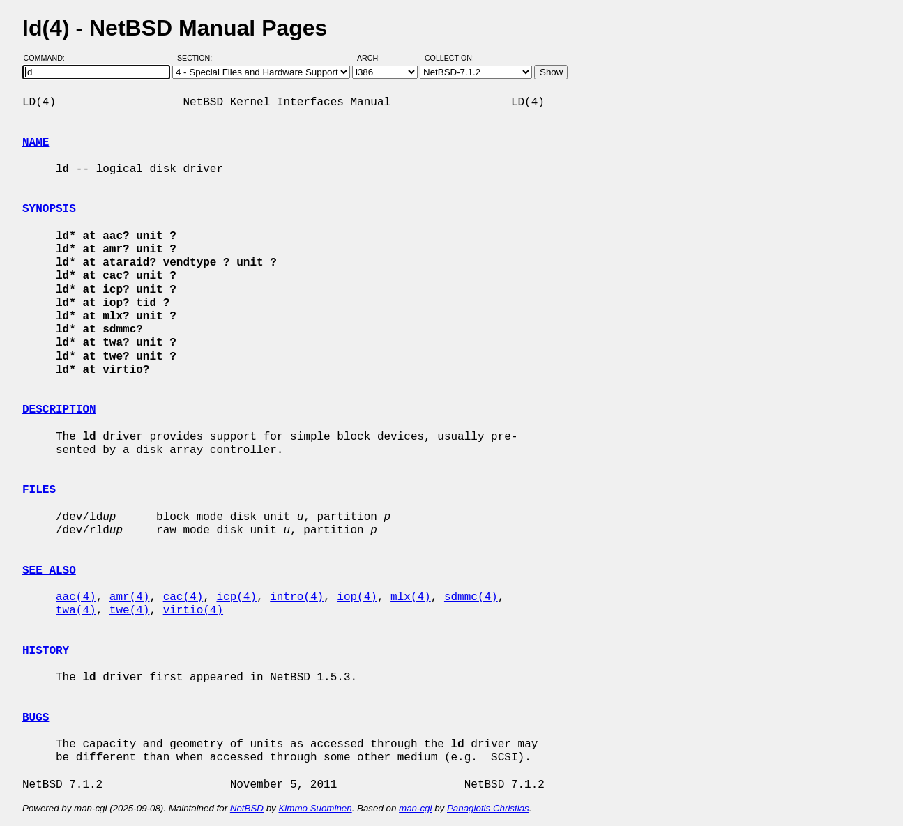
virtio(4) (193, 610)
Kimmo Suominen (314, 808)
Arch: (375, 58)
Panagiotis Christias (488, 808)
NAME (35, 143)
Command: (48, 58)
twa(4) (76, 610)
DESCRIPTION (59, 410)
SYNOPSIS (49, 209)
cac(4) (183, 597)
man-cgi (415, 808)
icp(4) (236, 597)
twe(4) (129, 610)
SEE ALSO (49, 571)
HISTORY (45, 651)
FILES (39, 490)
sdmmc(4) (471, 597)
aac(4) (76, 597)
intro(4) (297, 597)
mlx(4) (410, 597)
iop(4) (357, 597)
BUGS (35, 718)
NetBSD (247, 808)
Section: (197, 58)
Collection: (449, 58)
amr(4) (129, 597)
